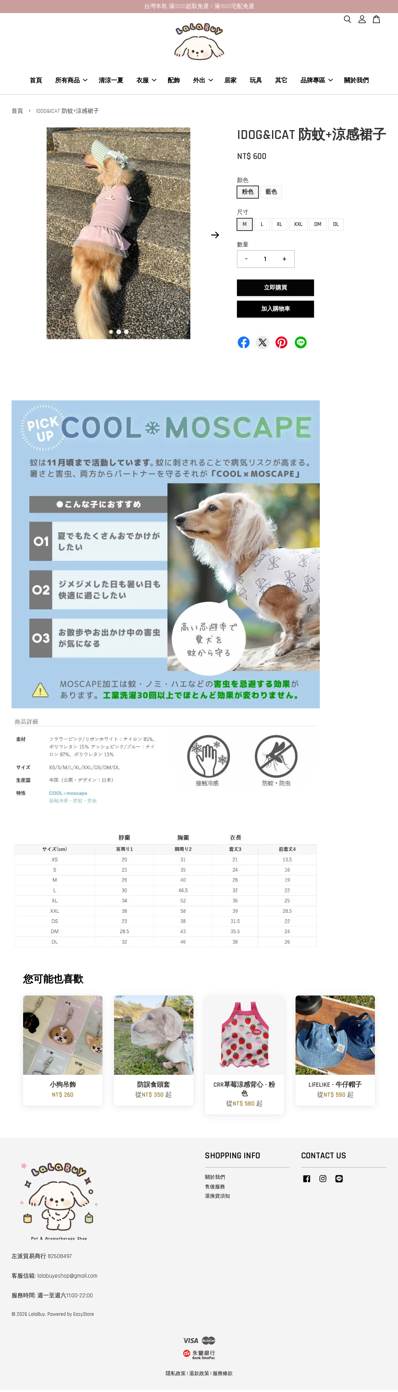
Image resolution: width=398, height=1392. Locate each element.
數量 (243, 247)
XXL (298, 226)
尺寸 (243, 214)
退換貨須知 (217, 1198)
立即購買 (275, 290)
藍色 (271, 194)
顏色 (243, 182)
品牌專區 (317, 82)
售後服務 (215, 1189)
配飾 (174, 82)
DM (317, 226)
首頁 (36, 82)
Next (215, 237)
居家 (230, 82)
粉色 (248, 194)
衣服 (146, 82)
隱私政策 (176, 1376)
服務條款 (223, 1376)
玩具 (256, 82)
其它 (281, 82)
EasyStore (83, 1316)
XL (279, 226)
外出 (203, 82)
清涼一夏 (111, 82)
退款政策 (199, 1376)
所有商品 (71, 82)
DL (336, 226)
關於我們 (356, 82)
